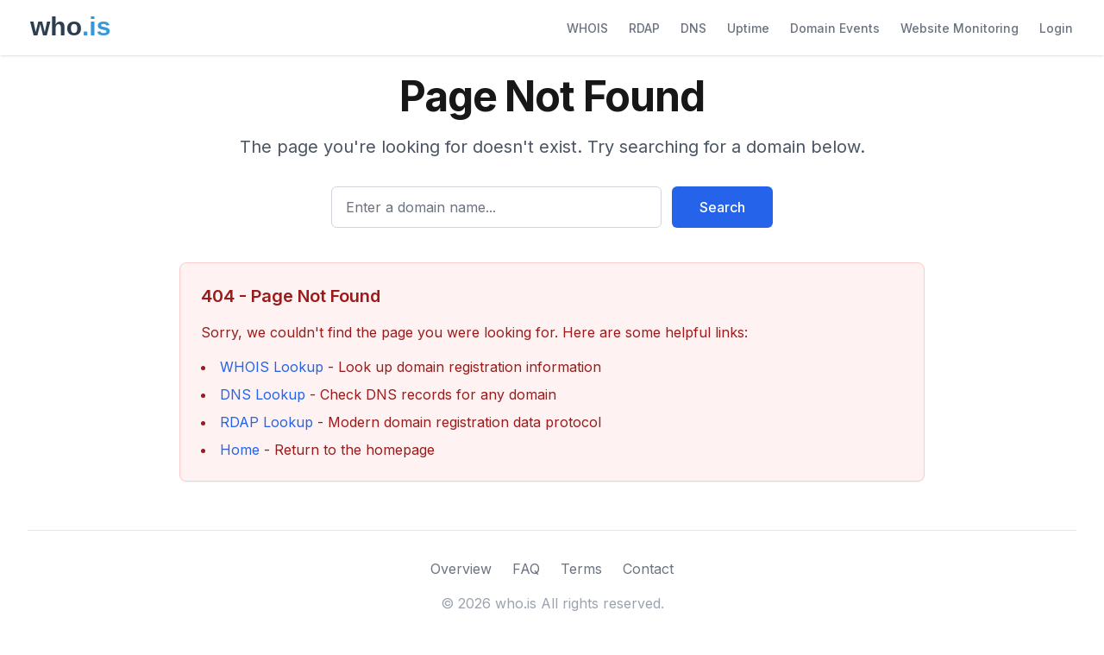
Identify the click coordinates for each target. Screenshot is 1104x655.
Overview (461, 568)
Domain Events (835, 28)
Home (240, 449)
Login (1056, 28)
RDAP (644, 28)
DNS (693, 28)
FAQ (526, 568)
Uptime (748, 28)
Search (722, 207)
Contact (648, 568)
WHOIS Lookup (271, 366)
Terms (581, 568)
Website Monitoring (959, 28)
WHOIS (587, 28)
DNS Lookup (262, 394)
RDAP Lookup (266, 422)
